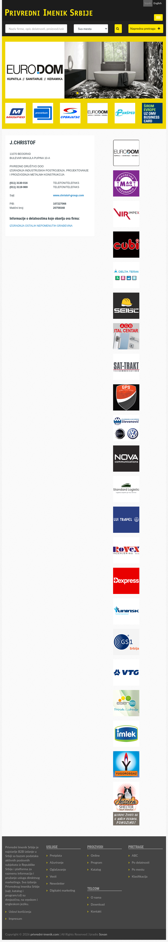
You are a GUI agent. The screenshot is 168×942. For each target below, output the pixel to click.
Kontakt (96, 911)
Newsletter (57, 883)
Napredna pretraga (145, 28)
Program (96, 862)
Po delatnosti (140, 862)
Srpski (147, 3)
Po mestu (138, 869)
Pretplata (56, 855)
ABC (135, 855)
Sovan (103, 934)
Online (95, 855)
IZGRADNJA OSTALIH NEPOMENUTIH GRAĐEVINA (41, 225)
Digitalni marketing (62, 890)
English (158, 3)
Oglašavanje (58, 869)
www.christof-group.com (68, 195)
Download (98, 904)
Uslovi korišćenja (20, 911)
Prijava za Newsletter (127, 3)
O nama (96, 897)
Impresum (15, 918)
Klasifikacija (139, 876)
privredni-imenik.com (44, 934)
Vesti (53, 876)
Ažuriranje (57, 862)
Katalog (96, 869)
